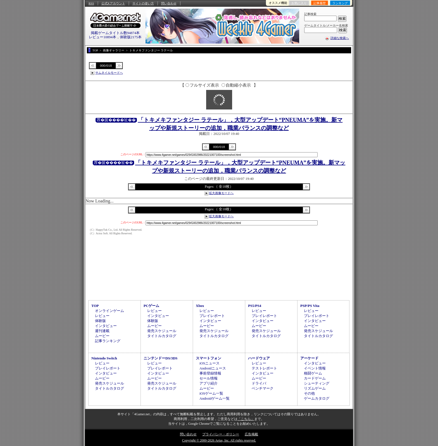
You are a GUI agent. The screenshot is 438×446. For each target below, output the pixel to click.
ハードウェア (259, 358)
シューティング (316, 383)
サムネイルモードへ (109, 72)
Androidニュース (212, 368)
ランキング (340, 3)
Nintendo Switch (104, 358)
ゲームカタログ (316, 398)
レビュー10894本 (102, 37)
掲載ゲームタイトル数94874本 (115, 33)
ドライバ (259, 383)
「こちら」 (245, 419)
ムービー (102, 336)
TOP (95, 306)
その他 (309, 393)
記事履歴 (319, 3)
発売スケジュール (161, 331)
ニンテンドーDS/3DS (160, 358)
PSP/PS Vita (309, 306)
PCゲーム (151, 306)
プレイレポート (212, 316)
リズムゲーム (315, 388)
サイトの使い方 (143, 3)
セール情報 (208, 378)
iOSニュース (209, 363)
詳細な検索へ (339, 38)
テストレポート (264, 368)
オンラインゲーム (109, 311)
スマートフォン (208, 358)
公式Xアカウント (113, 3)
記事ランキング (107, 341)
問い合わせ (169, 3)
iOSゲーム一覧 (211, 393)
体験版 (100, 321)
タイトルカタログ (161, 336)
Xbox (200, 306)
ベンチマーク (262, 388)
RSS (91, 3)
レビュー (102, 316)
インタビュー (106, 326)
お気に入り (299, 3)
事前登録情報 (210, 373)
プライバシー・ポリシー (220, 434)
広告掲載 (251, 434)
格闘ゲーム (313, 373)
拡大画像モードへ (221, 193)
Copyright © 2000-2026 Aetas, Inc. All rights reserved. (219, 440)
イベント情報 (315, 368)
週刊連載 (102, 331)
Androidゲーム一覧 (214, 398)
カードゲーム (315, 378)
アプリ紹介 (208, 383)
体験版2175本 (131, 37)
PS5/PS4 (254, 306)
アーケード (309, 358)
